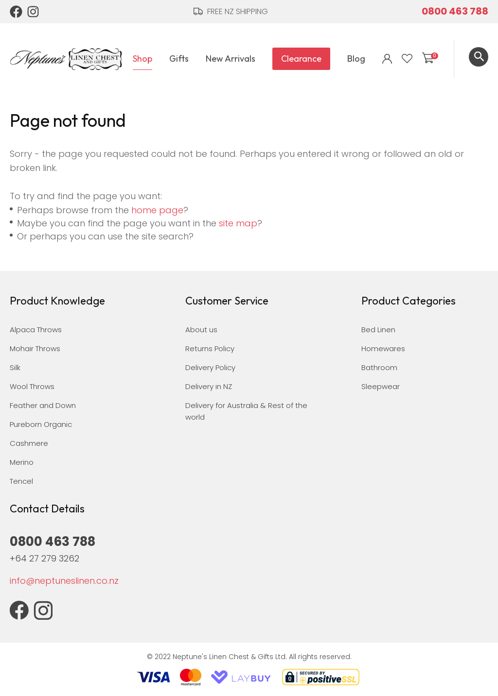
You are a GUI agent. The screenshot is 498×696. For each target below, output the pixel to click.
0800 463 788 (455, 11)
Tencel (21, 481)
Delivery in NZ (208, 386)
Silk (15, 367)
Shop (142, 58)
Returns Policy (209, 348)
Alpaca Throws (36, 329)
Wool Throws (32, 386)
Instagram (33, 11)
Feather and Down (43, 405)
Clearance (301, 58)
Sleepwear (380, 386)
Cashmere (29, 443)
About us (201, 329)
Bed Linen (378, 329)
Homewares (383, 348)
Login (387, 59)
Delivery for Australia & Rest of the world (246, 411)
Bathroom (379, 367)
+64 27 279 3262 (44, 558)
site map (238, 223)
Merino (22, 462)
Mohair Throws (35, 348)
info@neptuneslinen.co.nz (64, 581)
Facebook (16, 11)
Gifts (179, 58)
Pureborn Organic (41, 424)
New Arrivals (230, 58)
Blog (356, 58)
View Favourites (407, 59)
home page (157, 210)
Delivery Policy (210, 367)
